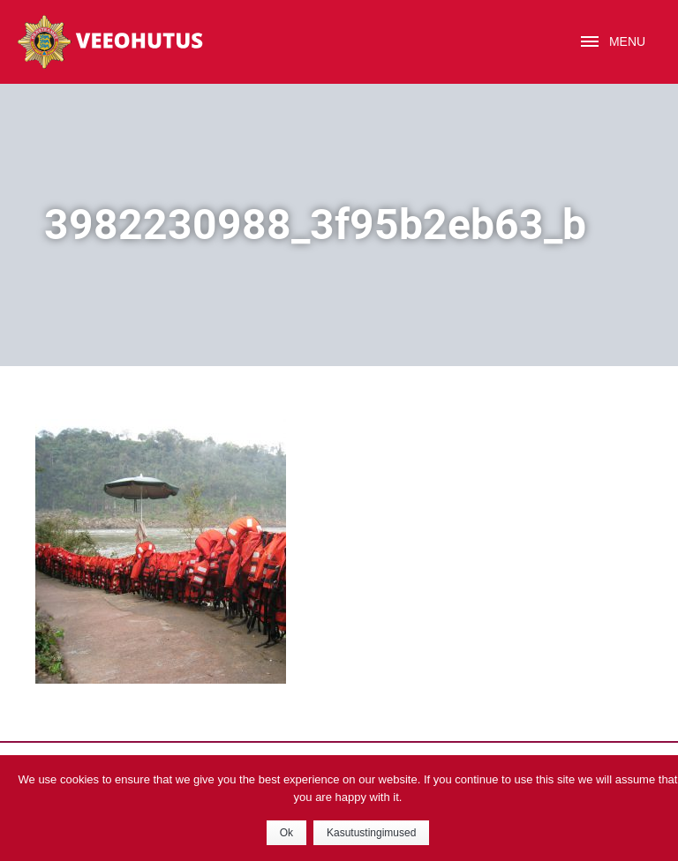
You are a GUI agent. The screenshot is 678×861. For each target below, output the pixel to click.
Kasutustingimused (371, 833)
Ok (286, 833)
